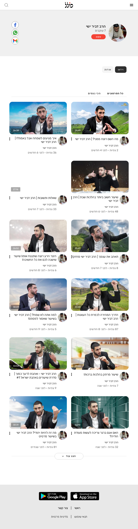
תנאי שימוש (80, 516)
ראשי (77, 508)
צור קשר (63, 508)
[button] (71, 138)
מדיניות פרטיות (59, 516)
